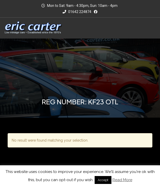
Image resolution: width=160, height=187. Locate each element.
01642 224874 (77, 12)
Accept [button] (103, 180)
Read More (122, 180)
